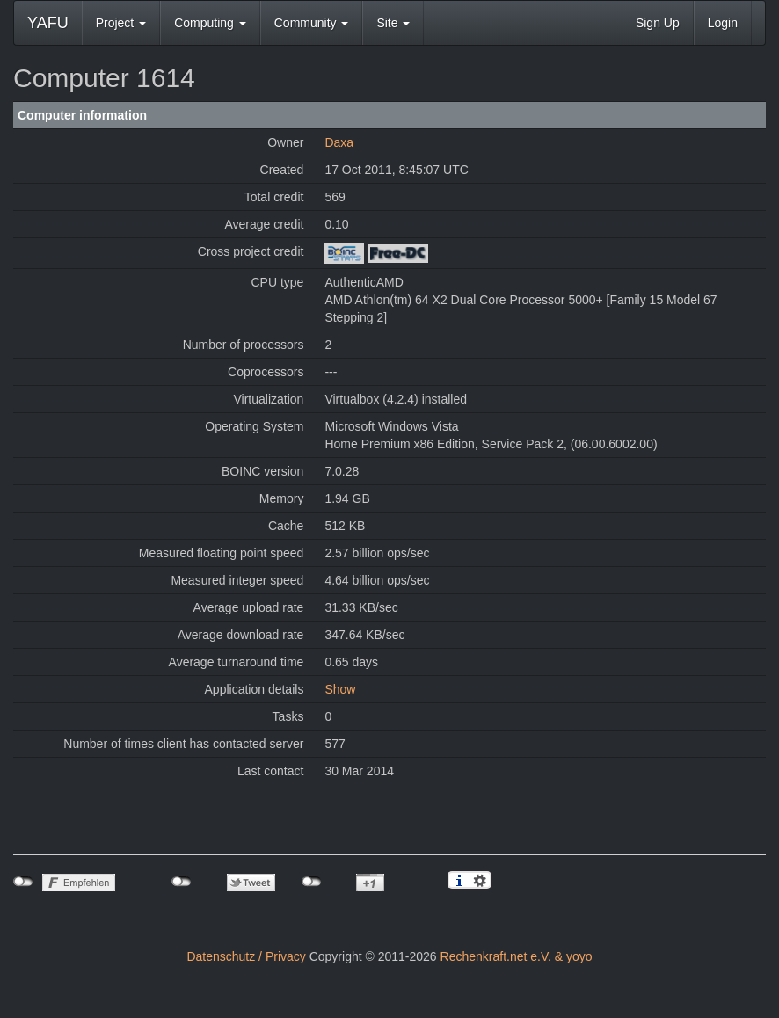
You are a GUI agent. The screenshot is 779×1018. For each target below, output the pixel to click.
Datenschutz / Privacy (245, 956)
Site (393, 23)
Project (121, 23)
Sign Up (658, 23)
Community (311, 23)
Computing (210, 23)
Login (723, 23)
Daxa (338, 142)
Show (339, 689)
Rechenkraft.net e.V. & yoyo (516, 956)
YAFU (48, 23)
